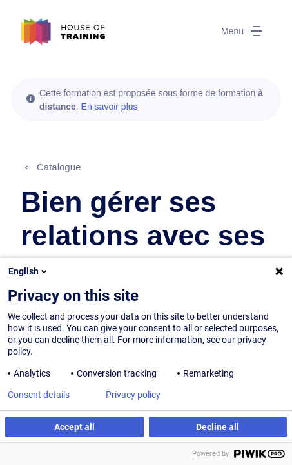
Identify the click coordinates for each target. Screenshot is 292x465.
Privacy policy (133, 394)
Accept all (74, 427)
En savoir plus (109, 106)
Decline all (217, 427)
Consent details (39, 394)
